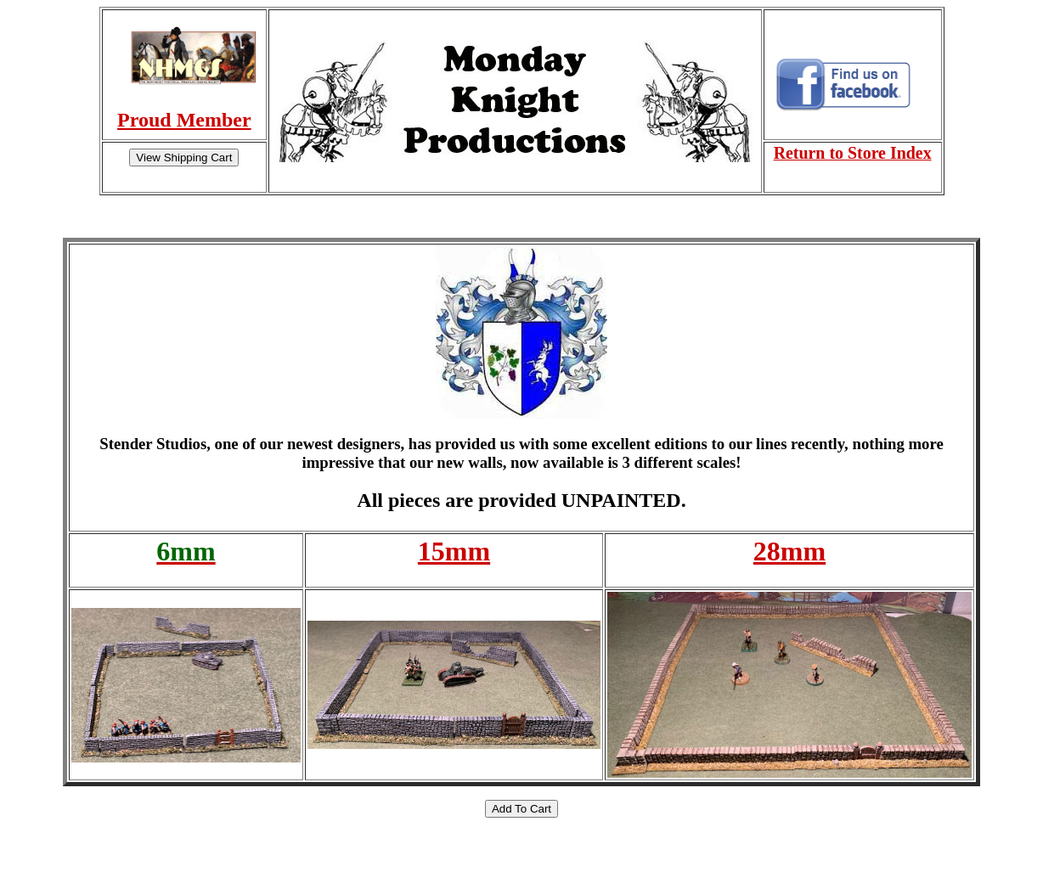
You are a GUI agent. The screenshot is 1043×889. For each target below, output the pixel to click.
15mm (454, 551)
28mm (789, 551)
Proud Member (184, 120)
